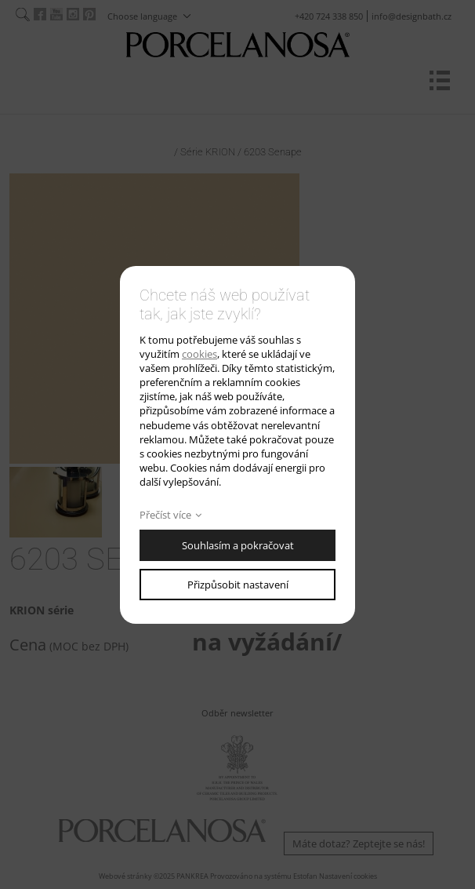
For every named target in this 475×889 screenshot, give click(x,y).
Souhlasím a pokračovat (238, 545)
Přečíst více (165, 515)
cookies (199, 354)
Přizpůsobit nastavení (237, 584)
